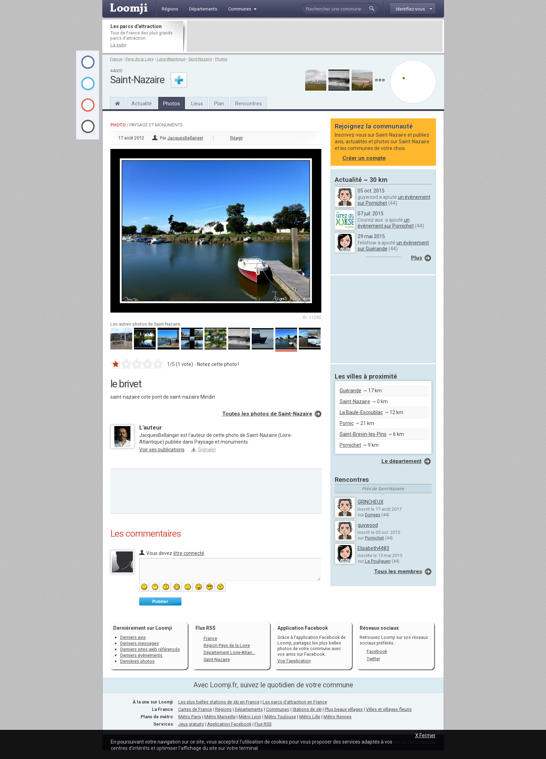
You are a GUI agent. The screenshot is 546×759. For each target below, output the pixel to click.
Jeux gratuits (191, 724)
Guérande (350, 390)
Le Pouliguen (378, 561)
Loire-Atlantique (171, 59)
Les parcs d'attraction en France (295, 702)
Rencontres (248, 103)
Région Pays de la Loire (227, 645)
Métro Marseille (220, 716)
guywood (368, 525)
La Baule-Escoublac (361, 412)
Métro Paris (189, 716)
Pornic (347, 423)
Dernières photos (137, 661)
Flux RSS (205, 628)
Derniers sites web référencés (150, 649)
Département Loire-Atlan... (229, 652)
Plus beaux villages (344, 709)
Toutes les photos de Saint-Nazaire (267, 414)
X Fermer (425, 735)
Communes (277, 709)
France (116, 59)
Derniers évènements (141, 655)
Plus (416, 258)
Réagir (236, 137)
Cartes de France (195, 709)
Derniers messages (139, 643)
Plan (219, 103)
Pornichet (350, 445)
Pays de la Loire (140, 59)
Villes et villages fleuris (389, 709)
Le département (401, 461)
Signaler (207, 449)
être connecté (188, 553)
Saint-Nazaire (200, 59)
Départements (249, 709)
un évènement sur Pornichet (386, 223)
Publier (160, 601)
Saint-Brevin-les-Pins (363, 434)
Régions (223, 709)
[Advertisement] (315, 36)
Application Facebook (229, 724)
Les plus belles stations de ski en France (218, 702)
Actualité (141, 103)
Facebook (377, 651)
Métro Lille (309, 716)
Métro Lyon (250, 716)
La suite (118, 44)
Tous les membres (398, 571)
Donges (372, 514)
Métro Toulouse (280, 716)
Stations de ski (307, 709)
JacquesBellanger (185, 137)
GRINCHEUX (371, 502)
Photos (221, 59)
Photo (118, 124)
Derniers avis (133, 637)
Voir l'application (294, 660)
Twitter (373, 658)
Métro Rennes (337, 716)
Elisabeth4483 (373, 548)
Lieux (197, 103)
